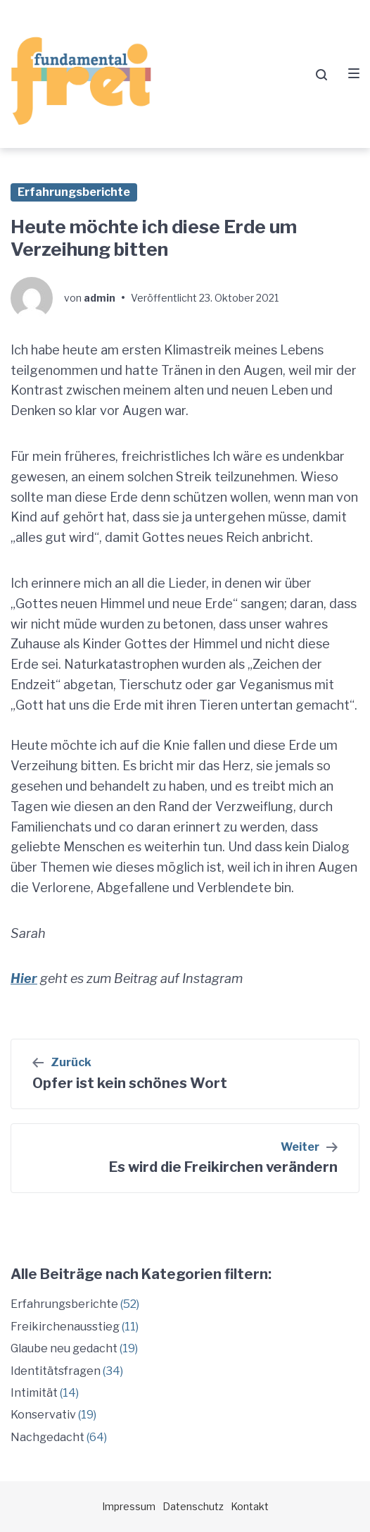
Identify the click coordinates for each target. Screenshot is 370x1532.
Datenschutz (193, 1506)
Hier (24, 978)
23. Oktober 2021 (239, 298)
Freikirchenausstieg (65, 1326)
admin (99, 298)
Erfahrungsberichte (74, 192)
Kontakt (250, 1506)
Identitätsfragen (56, 1371)
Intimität (34, 1393)
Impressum (128, 1506)
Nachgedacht (47, 1437)
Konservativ (43, 1414)
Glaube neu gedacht (64, 1348)
